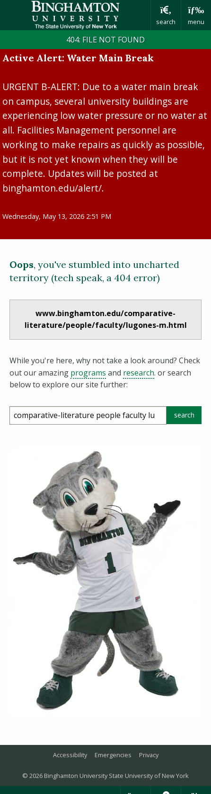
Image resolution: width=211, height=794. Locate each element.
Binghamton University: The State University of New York (75, 15)
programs (88, 373)
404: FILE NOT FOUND (105, 39)
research (138, 373)
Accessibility (70, 755)
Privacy (148, 755)
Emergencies (113, 755)
